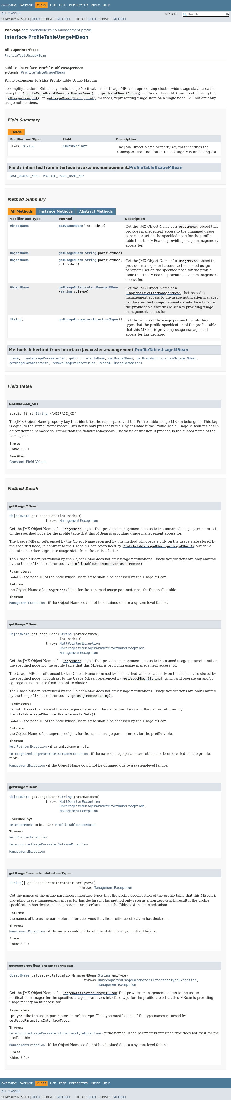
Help (106, 5)
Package (26, 5)
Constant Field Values (27, 462)
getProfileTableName (87, 358)
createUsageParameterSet (43, 358)
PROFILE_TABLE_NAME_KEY (63, 176)
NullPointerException (80, 643)
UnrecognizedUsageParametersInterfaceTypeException (147, 980)
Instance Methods (56, 211)
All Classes (10, 13)
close (14, 358)
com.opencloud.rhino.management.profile (56, 30)
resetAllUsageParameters (120, 363)
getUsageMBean (71, 225)
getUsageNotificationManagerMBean (88, 287)
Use (53, 5)
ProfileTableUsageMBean (25, 55)
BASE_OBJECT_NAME (24, 176)
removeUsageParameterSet (73, 363)
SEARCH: (171, 14)
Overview (9, 5)
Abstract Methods (96, 211)
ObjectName (19, 225)
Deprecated (78, 5)
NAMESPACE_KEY (75, 146)
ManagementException (79, 521)
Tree (62, 5)
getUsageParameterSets (28, 363)
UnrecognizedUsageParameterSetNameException (102, 648)
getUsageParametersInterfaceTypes (88, 319)
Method (63, 19)
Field (36, 19)
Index (95, 5)
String (28, 146)
